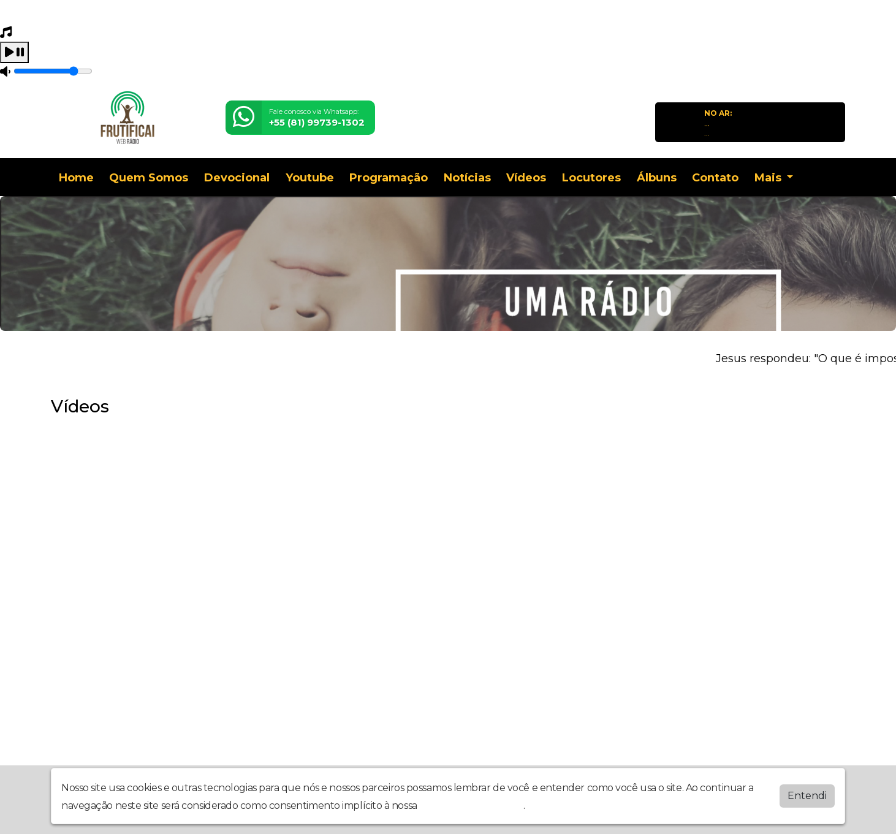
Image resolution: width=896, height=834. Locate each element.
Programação (388, 177)
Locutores (591, 177)
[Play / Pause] (14, 52)
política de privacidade (471, 805)
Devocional (237, 177)
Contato (715, 177)
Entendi (807, 796)
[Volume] (53, 71)
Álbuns (657, 177)
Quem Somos (148, 177)
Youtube (310, 177)
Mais (769, 177)
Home (76, 177)
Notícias (467, 177)
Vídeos (526, 177)
